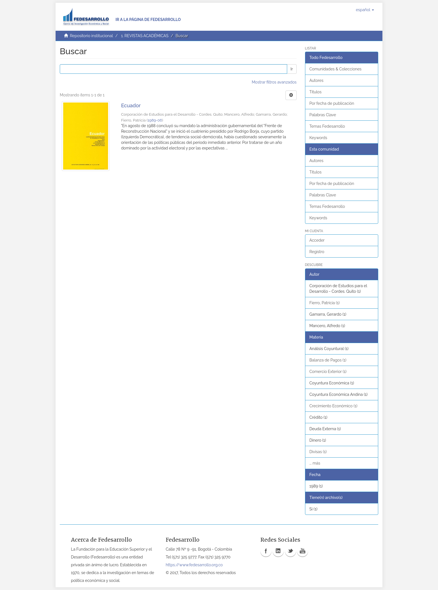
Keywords (318, 137)
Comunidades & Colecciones (336, 69)
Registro (317, 251)
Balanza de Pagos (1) (328, 360)
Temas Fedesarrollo (327, 126)
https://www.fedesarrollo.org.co (194, 565)
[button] (365, 10)
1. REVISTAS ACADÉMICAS (144, 36)
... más (315, 463)
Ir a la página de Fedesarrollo (148, 19)
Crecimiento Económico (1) (334, 406)
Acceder (317, 240)
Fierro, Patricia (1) (325, 303)
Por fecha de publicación (332, 103)
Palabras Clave (323, 115)
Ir (292, 69)
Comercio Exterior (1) (328, 371)
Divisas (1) (318, 451)
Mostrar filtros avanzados (274, 82)
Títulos (316, 92)
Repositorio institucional (91, 36)
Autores (316, 80)
